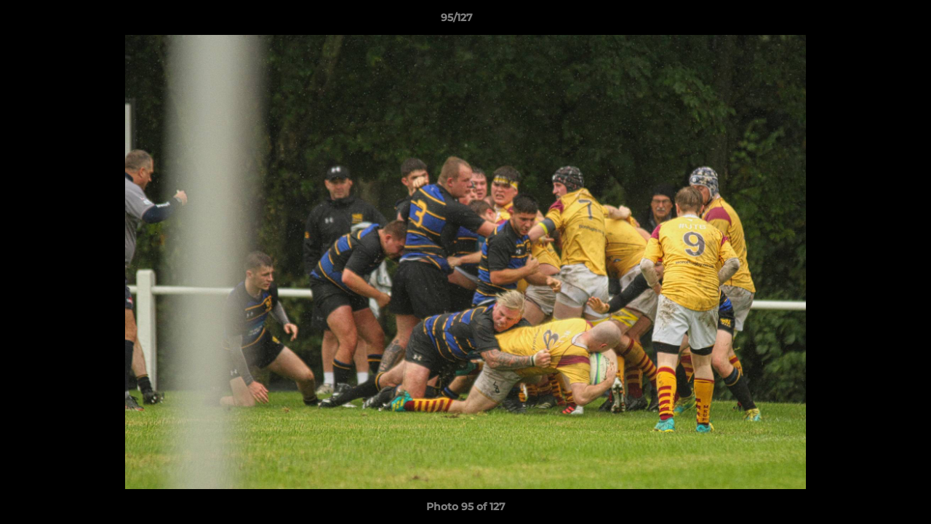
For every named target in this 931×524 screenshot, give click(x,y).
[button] (870, 21)
